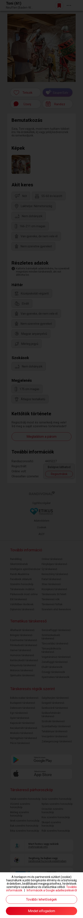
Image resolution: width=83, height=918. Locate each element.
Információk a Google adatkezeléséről (52, 890)
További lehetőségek (41, 899)
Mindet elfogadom (41, 911)
